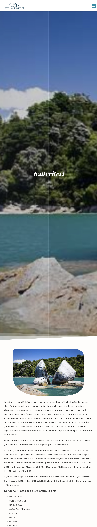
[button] (94, 6)
